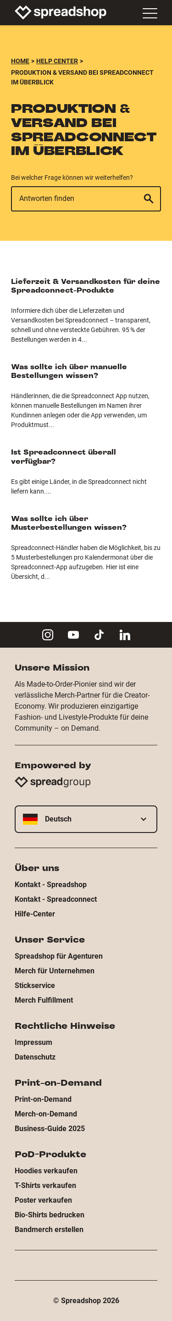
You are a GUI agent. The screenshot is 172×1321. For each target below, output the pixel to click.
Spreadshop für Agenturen (59, 956)
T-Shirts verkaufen (45, 1185)
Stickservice (35, 985)
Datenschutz (35, 1057)
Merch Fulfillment (44, 1000)
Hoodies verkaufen (46, 1170)
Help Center (57, 61)
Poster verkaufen (43, 1200)
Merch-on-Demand (46, 1114)
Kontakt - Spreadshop (51, 884)
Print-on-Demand (43, 1099)
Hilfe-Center (35, 914)
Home (20, 61)
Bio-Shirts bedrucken (49, 1214)
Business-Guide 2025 (50, 1128)
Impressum (33, 1042)
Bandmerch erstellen (49, 1229)
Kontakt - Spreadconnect (56, 899)
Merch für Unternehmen (54, 970)
